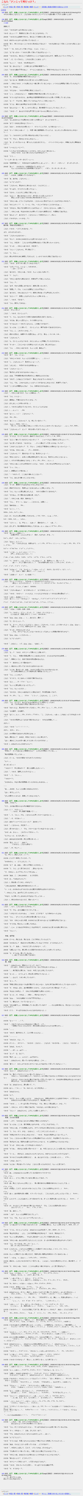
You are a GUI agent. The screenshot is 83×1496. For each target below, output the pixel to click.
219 (3, 353)
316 (3, 960)
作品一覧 (12, 7)
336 (3, 1318)
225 (3, 434)
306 (3, 749)
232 (3, 579)
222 (3, 391)
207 (3, 223)
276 (3, 649)
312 (3, 904)
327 (3, 1169)
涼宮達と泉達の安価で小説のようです (55, 7)
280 (3, 700)
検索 (31, 7)
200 (3, 75)
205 (3, 173)
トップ (6, 7)
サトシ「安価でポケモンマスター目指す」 (56, 1493)
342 (3, 1420)
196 (3, 19)
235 (3, 607)
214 (3, 308)
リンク (36, 7)
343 (3, 1473)
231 (3, 531)
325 (3, 1115)
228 (3, 483)
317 (3, 1015)
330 (3, 1223)
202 (3, 116)
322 (3, 1069)
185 (3, 12)
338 (3, 1364)
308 (3, 801)
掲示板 (26, 7)
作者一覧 (20, 7)
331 (3, 1271)
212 (3, 261)
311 (3, 853)
